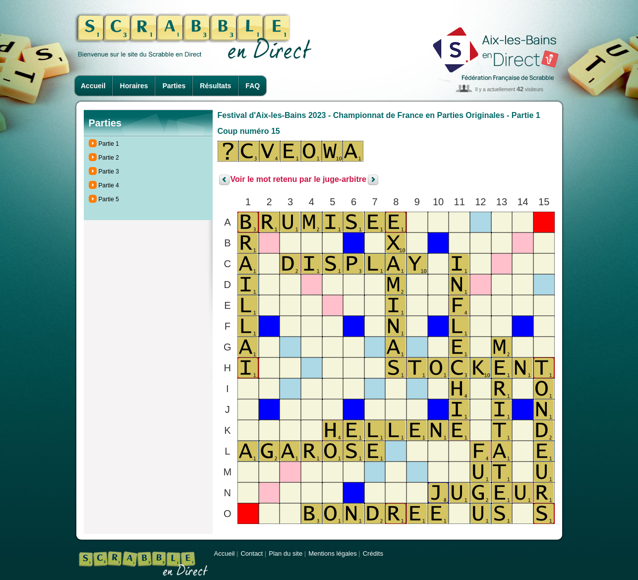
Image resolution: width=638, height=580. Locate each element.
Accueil (93, 86)
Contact (251, 553)
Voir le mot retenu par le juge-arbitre (298, 179)
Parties (174, 86)
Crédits (373, 553)
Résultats (215, 86)
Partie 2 (109, 157)
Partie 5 (109, 199)
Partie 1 (109, 143)
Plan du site (285, 553)
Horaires (134, 86)
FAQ (252, 86)
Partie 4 (109, 185)
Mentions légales (332, 553)
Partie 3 (109, 171)
